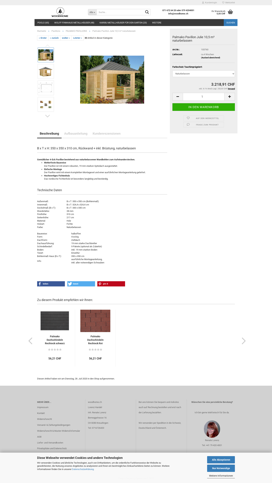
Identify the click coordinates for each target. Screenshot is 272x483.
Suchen (230, 22)
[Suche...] (92, 12)
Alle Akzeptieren (221, 459)
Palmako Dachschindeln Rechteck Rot (95, 340)
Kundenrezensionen (107, 133)
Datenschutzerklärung (83, 469)
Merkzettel (228, 2)
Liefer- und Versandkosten (50, 442)
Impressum (42, 407)
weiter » (66, 38)
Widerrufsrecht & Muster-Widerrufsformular (58, 431)
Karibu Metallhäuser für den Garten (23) (123, 22)
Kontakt (41, 413)
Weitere (156, 22)
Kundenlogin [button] (209, 2)
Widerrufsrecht (44, 419)
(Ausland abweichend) (210, 58)
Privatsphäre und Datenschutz (52, 448)
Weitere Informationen (221, 475)
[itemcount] (203, 97)
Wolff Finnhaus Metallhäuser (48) (74, 22)
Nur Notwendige (221, 468)
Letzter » (77, 38)
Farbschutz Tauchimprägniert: (187, 67)
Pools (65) (43, 22)
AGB (39, 436)
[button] (47, 116)
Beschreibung (49, 133)
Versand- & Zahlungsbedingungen (53, 425)
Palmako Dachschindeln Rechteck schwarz (55, 340)
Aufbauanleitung (75, 133)
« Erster (43, 38)
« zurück (54, 38)
